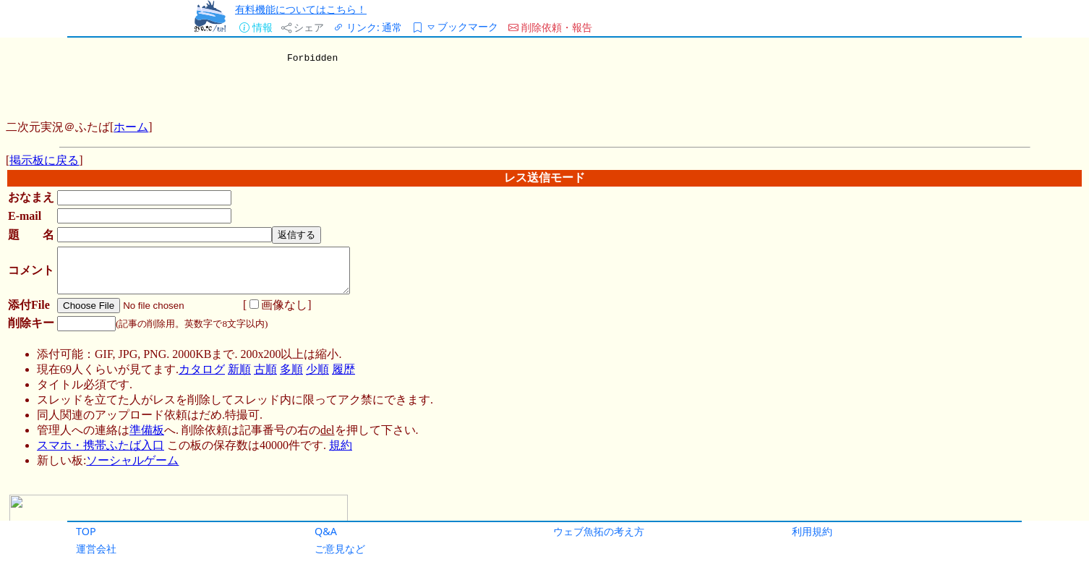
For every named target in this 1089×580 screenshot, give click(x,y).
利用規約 (812, 531)
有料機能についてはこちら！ (301, 9)
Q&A (326, 531)
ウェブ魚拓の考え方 (598, 531)
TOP (86, 531)
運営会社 (96, 548)
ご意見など (340, 548)
